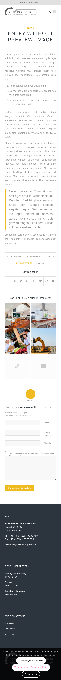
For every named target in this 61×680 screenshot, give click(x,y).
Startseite (9, 623)
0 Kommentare (33, 256)
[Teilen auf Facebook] (8, 281)
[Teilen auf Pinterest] (21, 281)
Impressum (10, 634)
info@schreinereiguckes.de (24, 544)
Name (47, 422)
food (37, 263)
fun (43, 263)
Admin (52, 256)
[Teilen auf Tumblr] (34, 281)
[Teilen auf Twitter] (14, 281)
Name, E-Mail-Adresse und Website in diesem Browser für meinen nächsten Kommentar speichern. (32, 454)
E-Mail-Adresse (48, 434)
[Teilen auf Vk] (40, 281)
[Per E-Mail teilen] (53, 281)
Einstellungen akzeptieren (31, 660)
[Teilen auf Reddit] (47, 281)
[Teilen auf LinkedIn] (27, 281)
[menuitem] (47, 11)
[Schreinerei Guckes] (25, 11)
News (30, 28)
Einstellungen (31, 674)
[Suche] (47, 11)
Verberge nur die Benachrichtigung (31, 667)
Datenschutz (10, 628)
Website (47, 443)
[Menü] (54, 11)
